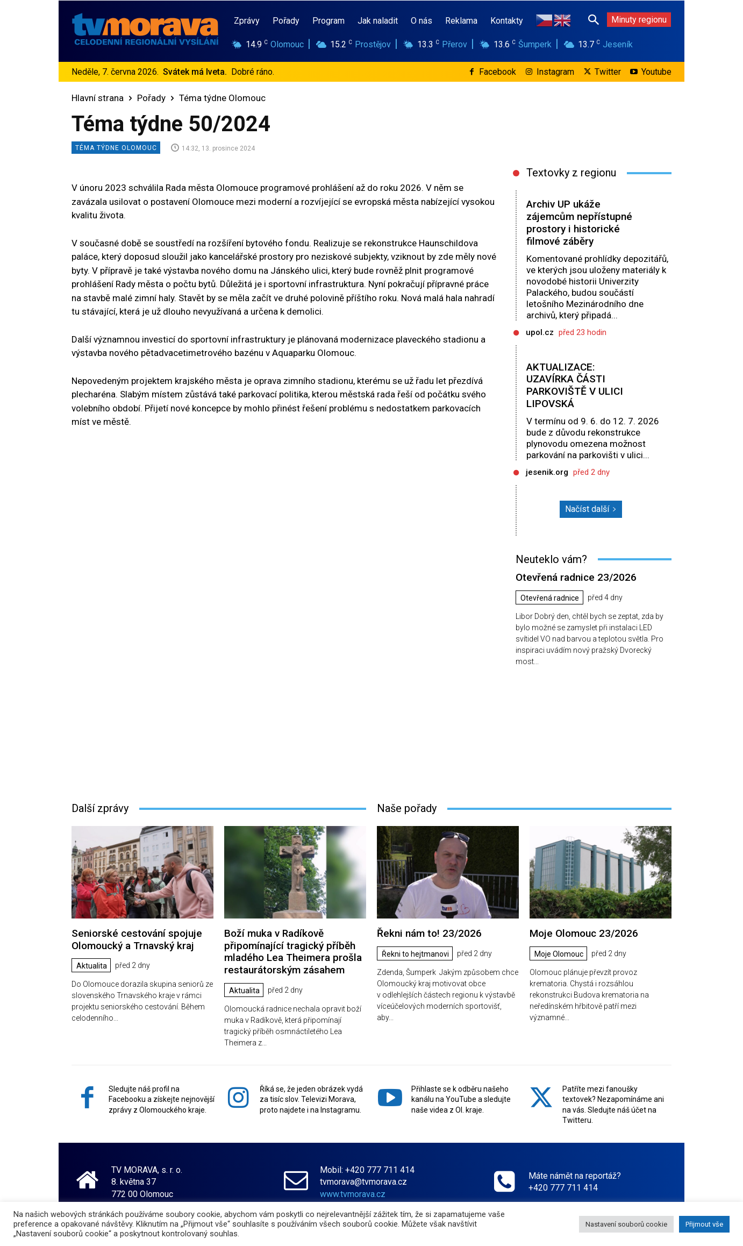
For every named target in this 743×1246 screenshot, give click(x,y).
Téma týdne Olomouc (222, 97)
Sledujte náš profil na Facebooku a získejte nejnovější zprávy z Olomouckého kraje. (162, 1099)
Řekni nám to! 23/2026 (429, 933)
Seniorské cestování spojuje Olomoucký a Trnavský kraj (137, 939)
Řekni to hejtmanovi (415, 954)
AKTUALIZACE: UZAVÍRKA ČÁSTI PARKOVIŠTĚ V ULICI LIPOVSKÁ (574, 385)
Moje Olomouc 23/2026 (584, 933)
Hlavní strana (98, 97)
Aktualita (91, 966)
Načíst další (591, 509)
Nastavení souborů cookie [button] (626, 1224)
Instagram (555, 72)
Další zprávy (100, 808)
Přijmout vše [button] (704, 1224)
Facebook (497, 72)
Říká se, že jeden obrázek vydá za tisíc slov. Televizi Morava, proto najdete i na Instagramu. (311, 1099)
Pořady (151, 97)
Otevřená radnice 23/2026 (576, 577)
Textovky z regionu (571, 172)
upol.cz (540, 332)
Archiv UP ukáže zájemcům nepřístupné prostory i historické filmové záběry (579, 222)
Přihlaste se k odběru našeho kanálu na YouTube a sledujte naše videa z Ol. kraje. (461, 1099)
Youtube (656, 72)
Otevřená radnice (549, 598)
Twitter (608, 72)
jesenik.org (547, 472)
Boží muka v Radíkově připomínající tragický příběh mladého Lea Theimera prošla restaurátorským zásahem (293, 951)
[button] (593, 19)
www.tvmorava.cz (352, 1194)
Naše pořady (407, 808)
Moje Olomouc (558, 954)
